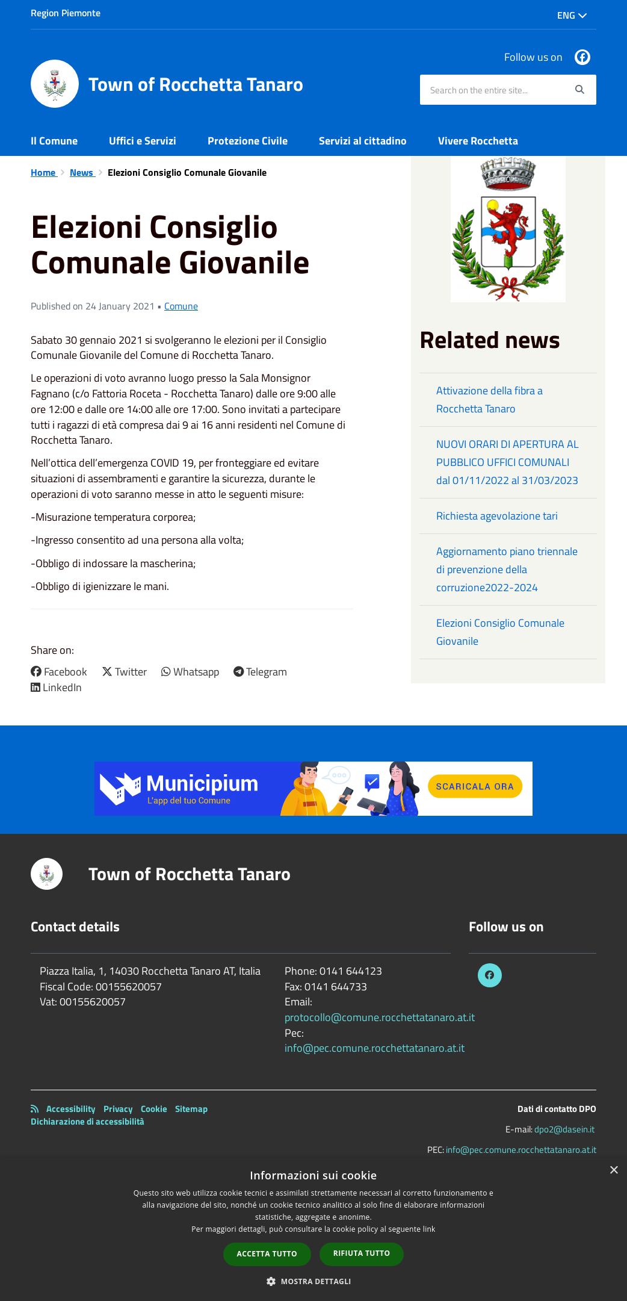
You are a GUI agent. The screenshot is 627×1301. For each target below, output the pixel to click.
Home (44, 172)
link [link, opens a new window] (429, 1229)
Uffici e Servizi (142, 140)
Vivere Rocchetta (478, 140)
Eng (572, 15)
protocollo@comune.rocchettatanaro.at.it (380, 1017)
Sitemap (191, 1108)
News (83, 172)
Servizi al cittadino (363, 140)
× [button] (613, 1170)
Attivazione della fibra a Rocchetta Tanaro (489, 399)
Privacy (118, 1108)
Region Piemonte (65, 12)
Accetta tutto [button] (267, 1254)
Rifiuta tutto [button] (362, 1253)
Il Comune (54, 140)
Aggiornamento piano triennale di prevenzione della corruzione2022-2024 (507, 569)
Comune (181, 306)
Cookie (154, 1108)
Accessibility (71, 1108)
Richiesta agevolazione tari (497, 516)
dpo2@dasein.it (564, 1129)
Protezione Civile (248, 140)
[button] (313, 1281)
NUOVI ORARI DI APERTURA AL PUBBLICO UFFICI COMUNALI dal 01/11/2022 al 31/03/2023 (507, 462)
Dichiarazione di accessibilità (87, 1121)
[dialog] (313, 1229)
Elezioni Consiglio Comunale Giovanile (500, 632)
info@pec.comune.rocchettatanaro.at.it (375, 1048)
